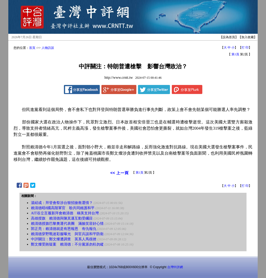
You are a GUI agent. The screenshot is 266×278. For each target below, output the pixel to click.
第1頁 (235, 54)
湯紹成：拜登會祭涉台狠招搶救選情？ (62, 203)
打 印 (245, 47)
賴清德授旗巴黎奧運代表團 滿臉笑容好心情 (67, 224)
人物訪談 (48, 48)
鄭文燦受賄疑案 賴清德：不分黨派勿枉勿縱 (67, 244)
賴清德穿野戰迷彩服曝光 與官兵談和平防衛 (67, 234)
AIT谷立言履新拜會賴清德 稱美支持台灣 (65, 213)
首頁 (32, 48)
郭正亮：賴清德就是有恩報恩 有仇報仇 (63, 229)
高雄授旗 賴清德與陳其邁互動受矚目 (62, 218)
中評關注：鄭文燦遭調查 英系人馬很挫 (63, 239)
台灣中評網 (175, 267)
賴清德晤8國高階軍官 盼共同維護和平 (63, 208)
